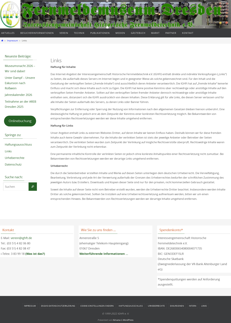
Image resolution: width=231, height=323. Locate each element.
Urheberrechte (14, 158)
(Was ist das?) (35, 254)
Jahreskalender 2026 (18, 95)
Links (8, 151)
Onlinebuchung (20, 121)
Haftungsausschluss (18, 144)
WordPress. (128, 319)
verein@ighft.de (21, 238)
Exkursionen (177, 306)
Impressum (12, 40)
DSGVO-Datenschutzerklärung (58, 306)
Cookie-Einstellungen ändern (97, 306)
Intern (192, 306)
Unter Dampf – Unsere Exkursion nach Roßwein (20, 83)
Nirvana (116, 319)
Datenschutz (13, 164)
